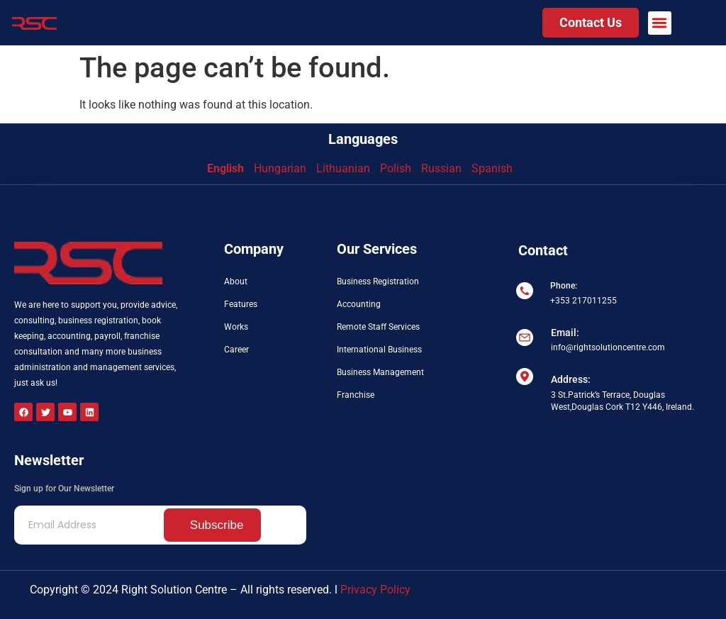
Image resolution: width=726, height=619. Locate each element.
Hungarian (280, 168)
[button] (659, 23)
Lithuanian (343, 168)
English (225, 168)
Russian (441, 168)
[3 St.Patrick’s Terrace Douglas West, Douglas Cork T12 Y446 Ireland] (614, 472)
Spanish (492, 168)
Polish (395, 168)
